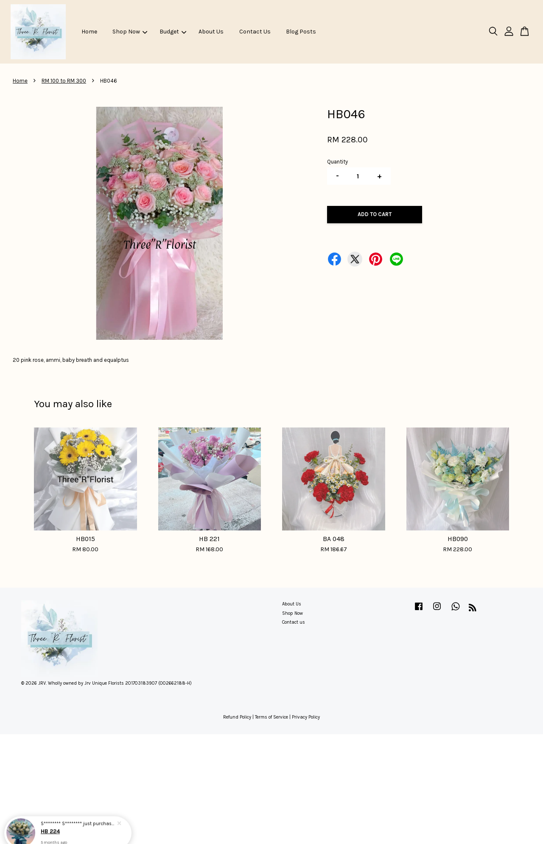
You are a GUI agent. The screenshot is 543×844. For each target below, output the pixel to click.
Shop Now (129, 31)
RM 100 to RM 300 (64, 81)
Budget (173, 31)
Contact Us (255, 31)
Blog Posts (301, 31)
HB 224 (51, 821)
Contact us (293, 622)
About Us (211, 31)
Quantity (337, 161)
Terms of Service (271, 717)
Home (89, 31)
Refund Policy (237, 717)
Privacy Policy (306, 717)
